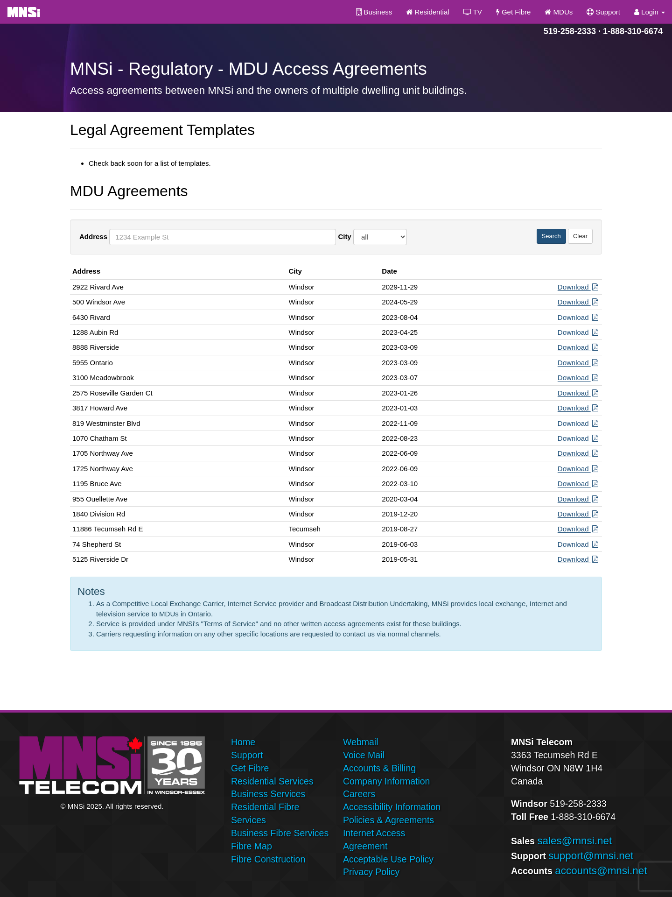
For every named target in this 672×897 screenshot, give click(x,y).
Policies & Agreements (388, 820)
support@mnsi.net (590, 856)
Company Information (386, 781)
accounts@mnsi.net (601, 870)
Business (374, 12)
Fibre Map (251, 846)
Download (579, 287)
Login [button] (649, 12)
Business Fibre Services (280, 833)
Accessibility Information (392, 807)
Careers (359, 794)
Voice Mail (364, 755)
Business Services (268, 794)
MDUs (559, 12)
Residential (427, 12)
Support (603, 12)
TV (472, 12)
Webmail (360, 742)
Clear (580, 236)
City (344, 236)
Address (93, 236)
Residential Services (272, 781)
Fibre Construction (268, 859)
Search (551, 236)
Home (243, 742)
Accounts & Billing (379, 768)
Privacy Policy (371, 872)
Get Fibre (513, 12)
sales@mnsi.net (574, 841)
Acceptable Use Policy (388, 859)
